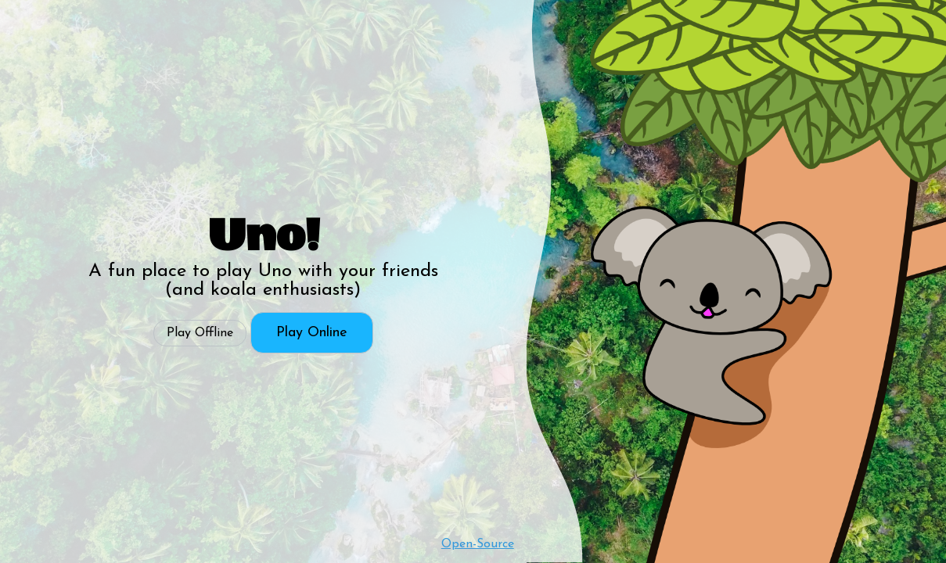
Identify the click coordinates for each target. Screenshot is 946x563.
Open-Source (477, 544)
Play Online (311, 332)
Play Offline (200, 333)
